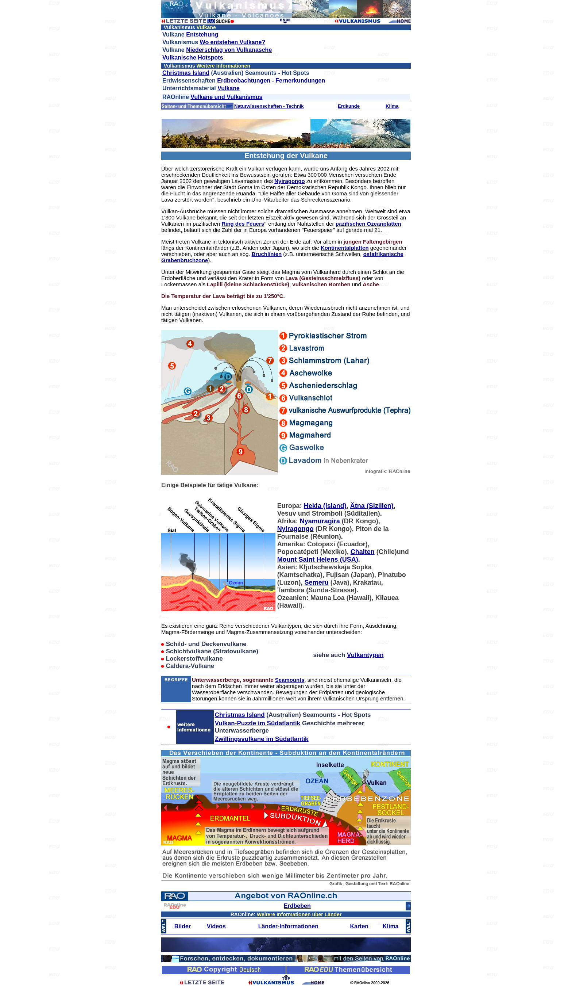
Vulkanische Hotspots (192, 57)
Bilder (182, 926)
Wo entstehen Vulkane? (233, 42)
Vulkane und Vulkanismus (226, 97)
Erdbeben (297, 906)
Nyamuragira (320, 521)
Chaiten (363, 551)
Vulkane (228, 88)
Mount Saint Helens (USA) (317, 559)
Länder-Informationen (288, 926)
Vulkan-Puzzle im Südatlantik (258, 723)
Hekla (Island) (325, 505)
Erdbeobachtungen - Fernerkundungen (271, 80)
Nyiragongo (289, 181)
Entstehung (202, 34)
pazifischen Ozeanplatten (368, 224)
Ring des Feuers (242, 224)
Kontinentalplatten (345, 248)
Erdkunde (349, 106)
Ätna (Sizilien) (372, 505)
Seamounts (290, 680)
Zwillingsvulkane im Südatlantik (262, 738)
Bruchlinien (267, 254)
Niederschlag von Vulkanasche (229, 50)
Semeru (317, 582)
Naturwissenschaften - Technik (269, 106)
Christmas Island (185, 73)
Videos (216, 926)
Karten (359, 926)
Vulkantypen (365, 654)
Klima (392, 106)
